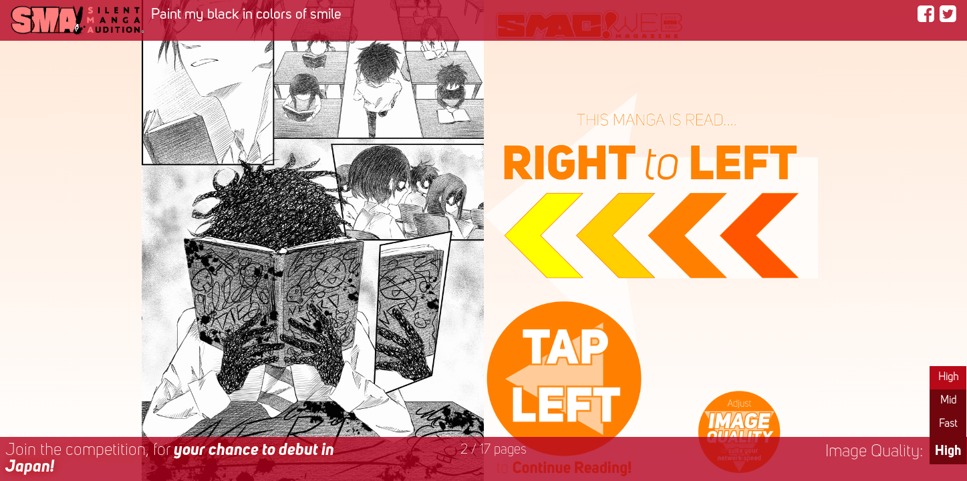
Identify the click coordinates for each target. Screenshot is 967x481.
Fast (948, 424)
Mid (948, 400)
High (948, 377)
